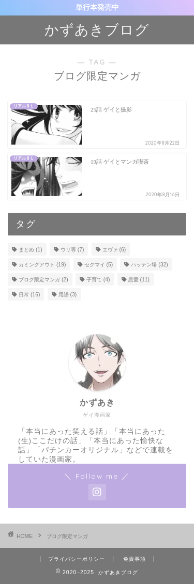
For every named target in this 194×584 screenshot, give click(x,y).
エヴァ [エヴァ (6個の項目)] (114, 249)
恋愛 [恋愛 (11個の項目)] (139, 279)
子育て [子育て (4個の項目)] (98, 279)
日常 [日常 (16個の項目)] (29, 294)
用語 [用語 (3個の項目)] (67, 294)
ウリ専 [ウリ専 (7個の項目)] (72, 249)
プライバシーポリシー (76, 559)
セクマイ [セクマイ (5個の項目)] (98, 264)
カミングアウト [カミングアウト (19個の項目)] (42, 264)
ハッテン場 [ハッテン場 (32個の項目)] (149, 264)
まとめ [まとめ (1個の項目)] (30, 249)
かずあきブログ (97, 29)
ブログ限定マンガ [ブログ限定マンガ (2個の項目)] (43, 279)
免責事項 (134, 559)
